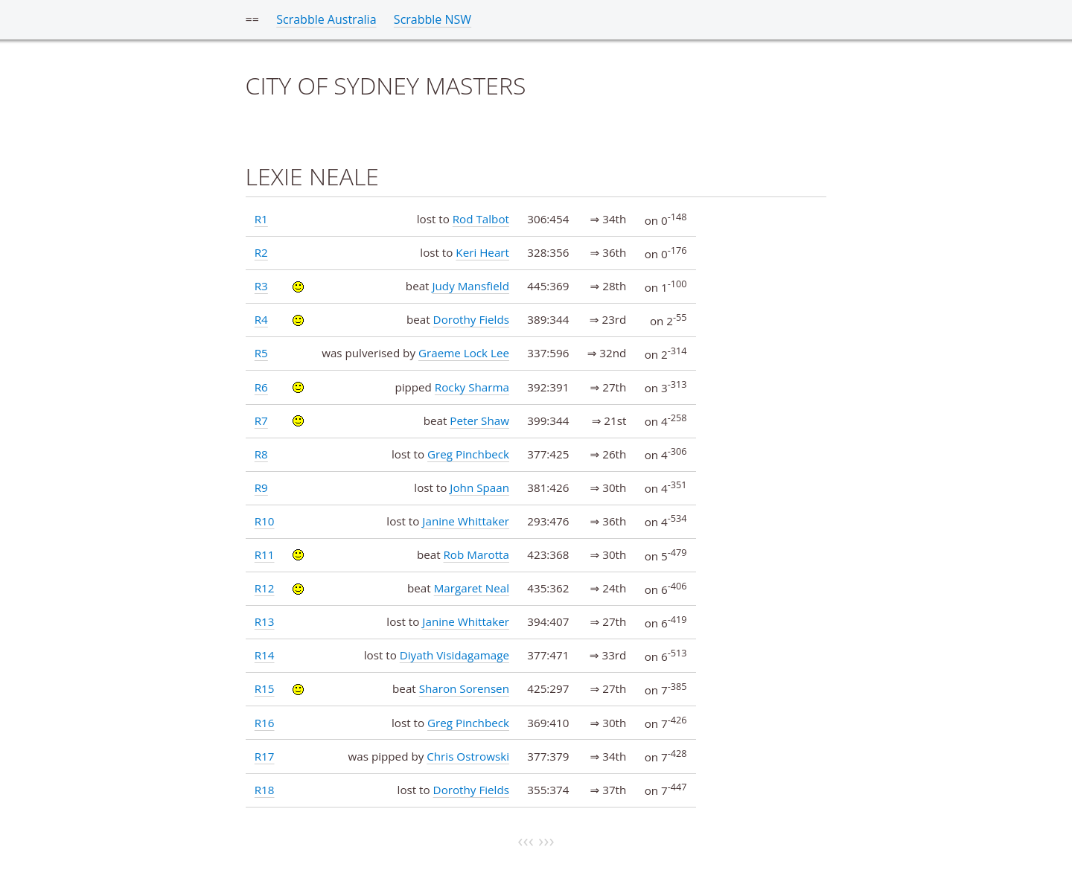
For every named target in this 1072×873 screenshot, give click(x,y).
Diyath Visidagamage (454, 654)
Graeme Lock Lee (463, 352)
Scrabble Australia (326, 19)
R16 (265, 722)
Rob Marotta (476, 554)
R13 (265, 621)
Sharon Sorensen (464, 688)
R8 (261, 454)
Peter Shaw (479, 420)
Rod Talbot (481, 218)
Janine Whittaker (465, 521)
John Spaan (479, 487)
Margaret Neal (471, 588)
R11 (265, 554)
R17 (265, 756)
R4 (261, 319)
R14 (265, 654)
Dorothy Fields (471, 319)
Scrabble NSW (432, 19)
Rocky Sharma (472, 387)
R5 (261, 352)
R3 (261, 285)
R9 (261, 487)
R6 (261, 387)
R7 (261, 420)
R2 (261, 252)
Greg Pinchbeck (468, 454)
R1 (261, 218)
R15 (265, 688)
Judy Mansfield (470, 285)
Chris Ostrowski (468, 756)
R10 (265, 521)
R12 (265, 588)
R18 (265, 789)
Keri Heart (482, 252)
